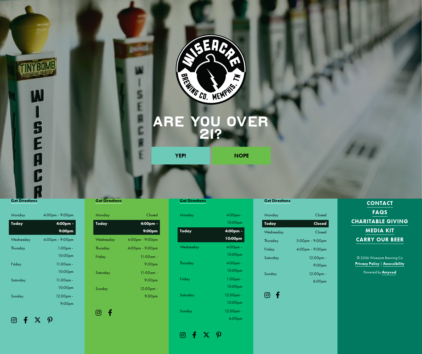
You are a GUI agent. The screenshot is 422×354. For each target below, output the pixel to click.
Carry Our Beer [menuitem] (380, 239)
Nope (241, 155)
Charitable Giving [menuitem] (379, 221)
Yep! (180, 155)
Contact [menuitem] (380, 203)
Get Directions (24, 200)
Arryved (389, 272)
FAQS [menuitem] (379, 212)
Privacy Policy (367, 263)
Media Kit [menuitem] (379, 230)
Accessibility (393, 263)
